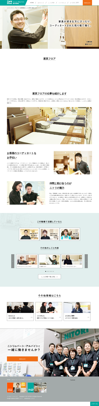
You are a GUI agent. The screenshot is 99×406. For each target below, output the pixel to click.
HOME (32, 2)
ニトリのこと (62, 2)
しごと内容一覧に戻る (48, 277)
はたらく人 (41, 2)
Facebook (72, 380)
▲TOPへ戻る (94, 403)
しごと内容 (51, 2)
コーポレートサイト (12, 396)
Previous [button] (12, 261)
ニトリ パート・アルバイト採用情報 (16, 8)
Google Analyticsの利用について (15, 398)
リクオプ (32, 398)
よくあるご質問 (74, 2)
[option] (27, 261)
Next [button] (86, 261)
